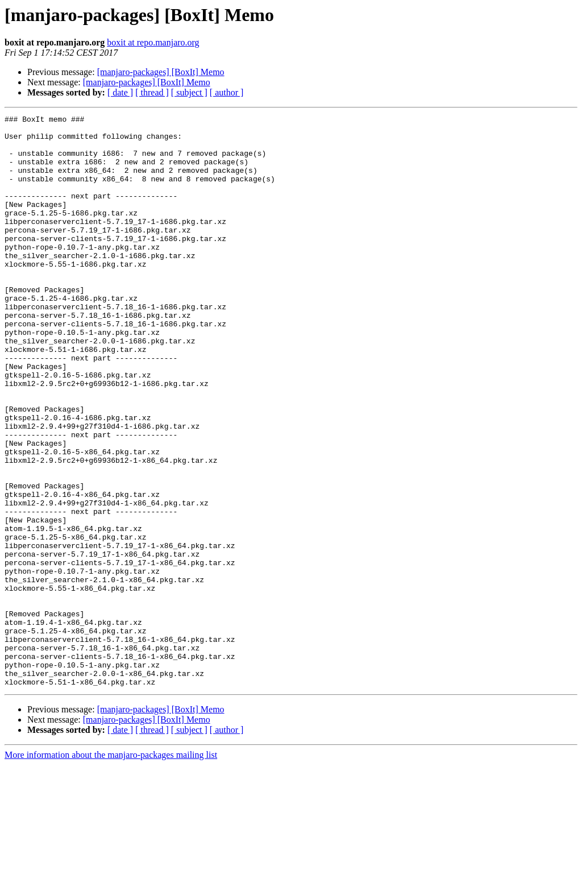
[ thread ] (152, 92)
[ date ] (120, 92)
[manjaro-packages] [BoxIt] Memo (161, 72)
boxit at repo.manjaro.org (153, 42)
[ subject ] (189, 92)
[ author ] (227, 92)
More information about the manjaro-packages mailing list (111, 869)
